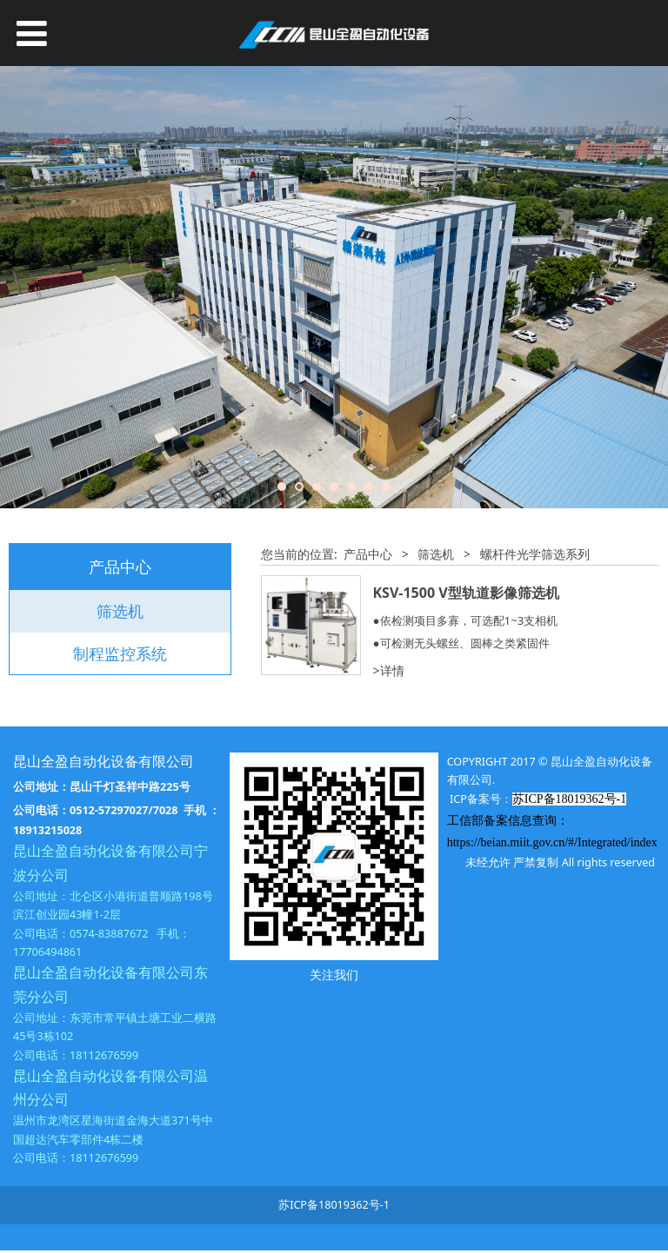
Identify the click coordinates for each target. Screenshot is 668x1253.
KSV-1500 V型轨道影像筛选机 (466, 592)
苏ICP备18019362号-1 (334, 1204)
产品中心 (368, 554)
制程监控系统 (120, 653)
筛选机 (120, 610)
